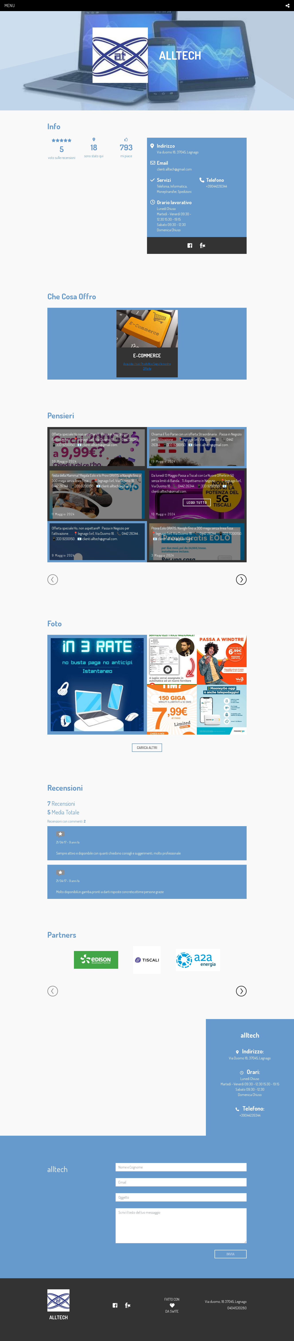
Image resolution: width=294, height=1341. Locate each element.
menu (9, 5)
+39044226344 (216, 186)
